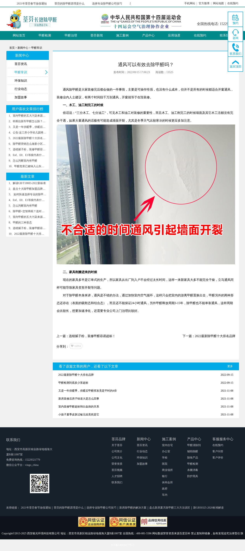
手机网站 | (190, 3)
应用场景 (174, 35)
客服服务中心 (222, 439)
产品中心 (148, 35)
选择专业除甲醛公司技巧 (108, 3)
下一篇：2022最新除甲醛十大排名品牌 (209, 336)
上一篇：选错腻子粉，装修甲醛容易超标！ (85, 336)
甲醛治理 (71, 35)
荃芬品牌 (119, 439)
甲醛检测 (45, 35)
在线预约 (200, 35)
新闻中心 (144, 439)
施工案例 (122, 35)
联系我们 (226, 35)
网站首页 (19, 35)
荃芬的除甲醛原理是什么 (70, 3)
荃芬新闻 (96, 35)
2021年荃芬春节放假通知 (32, 3)
